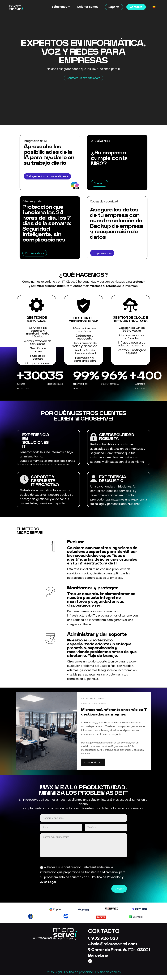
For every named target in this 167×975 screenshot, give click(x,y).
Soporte (114, 7)
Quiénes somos (87, 6)
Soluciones (59, 6)
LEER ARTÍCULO (93, 762)
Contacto (136, 7)
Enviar (119, 888)
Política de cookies (108, 972)
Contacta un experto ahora (83, 78)
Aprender (32, 183)
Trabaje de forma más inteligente (47, 176)
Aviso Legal (48, 882)
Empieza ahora (34, 253)
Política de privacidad (78, 972)
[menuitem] (154, 7)
